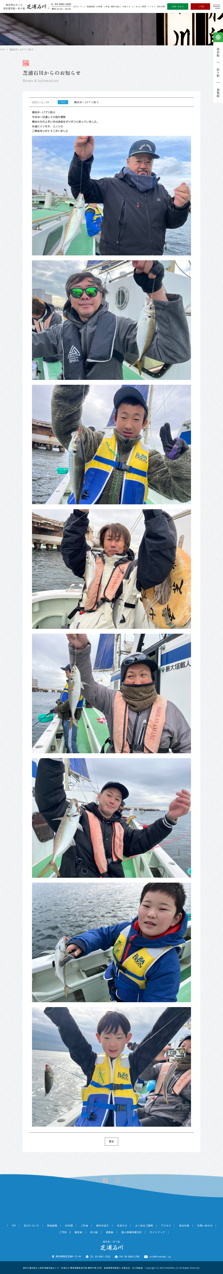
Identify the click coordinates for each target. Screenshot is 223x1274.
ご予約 (201, 6)
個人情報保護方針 (122, 1232)
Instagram (117, 1180)
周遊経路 (91, 6)
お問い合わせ (178, 6)
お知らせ (126, 6)
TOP (3, 49)
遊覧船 (218, 92)
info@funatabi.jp (160, 1256)
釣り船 (218, 72)
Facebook (105, 1180)
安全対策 (161, 6)
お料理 (99, 6)
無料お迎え (116, 6)
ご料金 (107, 6)
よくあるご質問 (139, 6)
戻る (111, 1141)
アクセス (151, 6)
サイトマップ (146, 1232)
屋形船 (218, 52)
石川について (79, 6)
